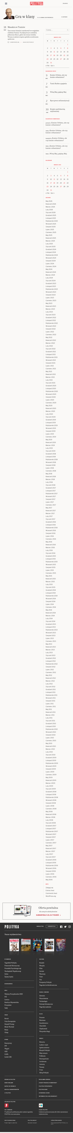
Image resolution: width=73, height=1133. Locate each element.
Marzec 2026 (50, 207)
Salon (6, 974)
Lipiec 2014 (50, 605)
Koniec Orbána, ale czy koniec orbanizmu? (57, 124)
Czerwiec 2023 (51, 301)
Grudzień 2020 (51, 386)
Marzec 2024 (50, 275)
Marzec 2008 (50, 818)
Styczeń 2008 (51, 823)
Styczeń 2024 (51, 281)
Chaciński (42, 1026)
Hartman (42, 1020)
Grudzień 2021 (51, 352)
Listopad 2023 (51, 287)
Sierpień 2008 (51, 803)
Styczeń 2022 (50, 349)
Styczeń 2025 (50, 247)
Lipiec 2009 (50, 772)
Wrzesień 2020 (51, 394)
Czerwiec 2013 (51, 641)
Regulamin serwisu (44, 1079)
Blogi (41, 1014)
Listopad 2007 (51, 829)
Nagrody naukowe (45, 1007)
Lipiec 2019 (50, 434)
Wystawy (42, 974)
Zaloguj (65, 3)
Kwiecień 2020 (51, 409)
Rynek (6, 1039)
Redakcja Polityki (10, 1079)
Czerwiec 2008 (51, 809)
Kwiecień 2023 (51, 306)
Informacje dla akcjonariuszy (48, 1096)
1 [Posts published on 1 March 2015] (67, 45)
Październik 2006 (52, 866)
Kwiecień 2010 (51, 747)
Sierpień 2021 (50, 363)
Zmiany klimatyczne (46, 1004)
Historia (42, 1042)
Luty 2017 (49, 517)
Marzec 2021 (50, 377)
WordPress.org (51, 896)
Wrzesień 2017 (51, 497)
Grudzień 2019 (51, 420)
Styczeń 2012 (50, 687)
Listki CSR (8, 1057)
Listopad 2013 (51, 627)
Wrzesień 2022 (51, 326)
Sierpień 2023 (51, 295)
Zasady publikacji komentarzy (48, 1083)
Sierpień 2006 (51, 871)
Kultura (41, 959)
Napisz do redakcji (10, 1086)
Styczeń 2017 (50, 519)
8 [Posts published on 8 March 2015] (67, 48)
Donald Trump (9, 1024)
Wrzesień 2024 (51, 258)
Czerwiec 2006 (51, 877)
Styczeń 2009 (51, 789)
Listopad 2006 (51, 863)
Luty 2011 (49, 718)
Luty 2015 (49, 585)
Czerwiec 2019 (51, 437)
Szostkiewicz (43, 1023)
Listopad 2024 (51, 253)
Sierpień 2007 (51, 837)
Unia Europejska (10, 1021)
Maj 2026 (49, 201)
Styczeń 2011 (50, 721)
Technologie (43, 1001)
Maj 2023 (49, 304)
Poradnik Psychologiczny (13, 968)
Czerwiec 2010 (51, 741)
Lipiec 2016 (50, 536)
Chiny (6, 1033)
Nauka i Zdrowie (44, 992)
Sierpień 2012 (50, 667)
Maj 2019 (49, 440)
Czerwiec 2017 (51, 505)
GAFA (6, 1054)
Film (40, 968)
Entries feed (50, 891)
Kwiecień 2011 (51, 712)
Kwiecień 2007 (51, 849)
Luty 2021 (49, 380)
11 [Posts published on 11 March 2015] (54, 52)
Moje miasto (43, 1053)
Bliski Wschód (9, 1027)
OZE (6, 1052)
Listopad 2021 (51, 355)
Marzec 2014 (50, 616)
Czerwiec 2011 (51, 707)
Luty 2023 (49, 312)
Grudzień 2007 (51, 826)
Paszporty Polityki (45, 982)
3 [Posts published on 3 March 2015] (50, 48)
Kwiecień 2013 (51, 647)
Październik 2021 (51, 358)
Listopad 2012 (51, 661)
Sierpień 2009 (51, 769)
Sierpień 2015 (50, 568)
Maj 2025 (49, 235)
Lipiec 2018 (50, 468)
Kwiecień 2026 (51, 204)
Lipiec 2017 (50, 502)
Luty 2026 (49, 210)
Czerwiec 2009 (51, 775)
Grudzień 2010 (51, 724)
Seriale (41, 971)
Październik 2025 (52, 221)
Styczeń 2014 (50, 622)
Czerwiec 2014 (51, 607)
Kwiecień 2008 (51, 815)
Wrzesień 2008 (51, 800)
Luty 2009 (49, 786)
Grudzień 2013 (51, 624)
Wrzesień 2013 (51, 633)
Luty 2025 (49, 244)
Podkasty (42, 1056)
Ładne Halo (14, 1123)
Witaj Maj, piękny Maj (58, 154)
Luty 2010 (49, 752)
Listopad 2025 (51, 218)
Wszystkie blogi (44, 1032)
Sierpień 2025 (51, 227)
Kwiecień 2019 (51, 443)
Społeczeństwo (44, 1048)
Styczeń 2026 (51, 213)
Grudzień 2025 (51, 216)
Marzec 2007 (50, 852)
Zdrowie (42, 996)
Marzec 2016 (50, 548)
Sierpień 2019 (50, 431)
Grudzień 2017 (51, 488)
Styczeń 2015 (50, 588)
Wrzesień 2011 (51, 698)
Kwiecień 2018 (51, 477)
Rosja (6, 1030)
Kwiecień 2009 (51, 781)
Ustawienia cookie (44, 1093)
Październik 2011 (51, 695)
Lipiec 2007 (50, 840)
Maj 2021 (49, 372)
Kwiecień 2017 (51, 511)
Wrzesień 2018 (51, 463)
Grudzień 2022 (51, 318)
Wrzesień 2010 (51, 732)
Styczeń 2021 (50, 383)
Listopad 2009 (51, 761)
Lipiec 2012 (50, 670)
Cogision (10, 1123)
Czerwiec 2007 (51, 843)
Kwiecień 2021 (51, 375)
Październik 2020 (52, 392)
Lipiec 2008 (50, 806)
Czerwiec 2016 (51, 539)
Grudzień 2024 (51, 250)
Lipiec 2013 (50, 639)
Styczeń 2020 (51, 417)
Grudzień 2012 (51, 659)
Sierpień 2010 (51, 735)
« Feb (47, 66)
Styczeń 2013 (50, 656)
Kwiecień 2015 (51, 579)
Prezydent (8, 1005)
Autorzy (42, 1064)
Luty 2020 (49, 414)
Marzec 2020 (50, 412)
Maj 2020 (49, 406)
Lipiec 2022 (50, 332)
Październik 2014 (51, 596)
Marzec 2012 (50, 681)
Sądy (6, 1008)
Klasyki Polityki (44, 1051)
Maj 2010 (49, 744)
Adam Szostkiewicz (28, 42)
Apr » (52, 66)
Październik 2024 (52, 255)
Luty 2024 (49, 278)
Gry (40, 980)
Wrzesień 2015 (51, 565)
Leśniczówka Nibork (56, 1120)
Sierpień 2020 (51, 397)
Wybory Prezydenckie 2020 (14, 994)
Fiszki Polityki (43, 1110)
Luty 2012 (49, 684)
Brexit (7, 1019)
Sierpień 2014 (50, 602)
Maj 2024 (49, 270)
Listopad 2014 (51, 593)
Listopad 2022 (51, 321)
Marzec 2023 (50, 309)
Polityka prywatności (45, 1086)
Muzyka (42, 966)
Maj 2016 (49, 542)
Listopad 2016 (51, 525)
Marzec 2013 (50, 650)
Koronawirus (9, 984)
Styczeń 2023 (51, 315)
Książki (41, 963)
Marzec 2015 (50, 582)
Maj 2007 (49, 846)
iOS (5, 1110)
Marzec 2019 (50, 446)
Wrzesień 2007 (51, 835)
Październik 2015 (51, 562)
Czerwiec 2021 (51, 369)
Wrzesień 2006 (51, 869)
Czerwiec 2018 (51, 471)
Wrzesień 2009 (51, 766)
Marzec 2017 (50, 514)
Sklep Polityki (44, 1073)
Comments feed (51, 894)
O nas (41, 1070)
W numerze (8, 959)
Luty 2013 (49, 653)
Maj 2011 (49, 710)
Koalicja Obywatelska (12, 1002)
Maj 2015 (49, 576)
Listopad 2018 (51, 457)
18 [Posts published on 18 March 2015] (54, 56)
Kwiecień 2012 (51, 678)
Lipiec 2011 (50, 704)
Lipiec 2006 (50, 874)
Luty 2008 (49, 820)
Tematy (41, 1067)
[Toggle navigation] (6, 3)
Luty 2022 (49, 346)
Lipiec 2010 (50, 738)
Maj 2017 (49, 508)
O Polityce (8, 1093)
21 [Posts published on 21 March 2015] (64, 56)
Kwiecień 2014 (51, 613)
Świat (6, 1015)
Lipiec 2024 (50, 264)
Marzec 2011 (50, 715)
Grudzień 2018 (51, 454)
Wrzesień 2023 (51, 292)
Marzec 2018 (50, 480)
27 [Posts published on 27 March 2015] (61, 59)
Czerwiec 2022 (51, 335)
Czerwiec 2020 (51, 403)
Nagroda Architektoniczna (48, 985)
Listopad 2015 (51, 559)
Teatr (41, 977)
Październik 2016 (52, 528)
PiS (6, 997)
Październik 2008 (52, 798)
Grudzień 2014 (51, 590)
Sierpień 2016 (50, 534)
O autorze (64, 17)
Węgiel (7, 1049)
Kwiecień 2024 (51, 272)
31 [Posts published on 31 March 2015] (51, 63)
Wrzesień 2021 (51, 360)
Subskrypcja (51, 926)
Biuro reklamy (9, 1083)
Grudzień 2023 (51, 284)
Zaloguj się (49, 888)
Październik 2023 (52, 289)
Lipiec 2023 (50, 298)
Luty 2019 (49, 448)
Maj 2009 (49, 778)
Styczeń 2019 (50, 451)
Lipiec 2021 (50, 366)
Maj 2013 (49, 644)
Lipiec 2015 (50, 571)
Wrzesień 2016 (51, 531)
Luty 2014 (49, 619)
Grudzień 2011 (51, 690)
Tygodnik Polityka (11, 963)
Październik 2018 (52, 460)
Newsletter (40, 926)
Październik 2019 (52, 426)
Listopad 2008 (51, 795)
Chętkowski (43, 1029)
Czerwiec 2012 (51, 673)
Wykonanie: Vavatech (32, 1123)
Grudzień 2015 (51, 556)
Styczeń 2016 (50, 553)
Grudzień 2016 (51, 522)
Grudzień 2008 (51, 792)
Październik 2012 (51, 664)
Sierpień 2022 (51, 329)
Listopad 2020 (51, 389)
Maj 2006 (49, 880)
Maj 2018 (49, 474)
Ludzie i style (43, 1045)
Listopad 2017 (51, 491)
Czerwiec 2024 (51, 267)
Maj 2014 (49, 610)
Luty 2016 (49, 551)
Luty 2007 (49, 854)
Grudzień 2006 (51, 860)
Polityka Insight (32, 1120)
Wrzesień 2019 (51, 429)
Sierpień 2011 (50, 701)
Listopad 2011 (50, 693)
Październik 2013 (52, 630)
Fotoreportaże (44, 1059)
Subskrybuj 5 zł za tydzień (47, 915)
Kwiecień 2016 (51, 545)
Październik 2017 (51, 494)
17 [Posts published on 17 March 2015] (51, 56)
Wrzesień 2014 (51, 599)
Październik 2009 (52, 764)
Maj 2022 (49, 338)
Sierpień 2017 (50, 500)
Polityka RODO (43, 1089)
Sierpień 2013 (50, 636)
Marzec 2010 (50, 749)
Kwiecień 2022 (51, 341)
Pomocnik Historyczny (12, 966)
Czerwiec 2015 (51, 573)
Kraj (6, 990)
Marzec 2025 (50, 241)
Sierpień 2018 (50, 465)
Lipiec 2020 (50, 400)
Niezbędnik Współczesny (13, 971)
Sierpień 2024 (51, 261)
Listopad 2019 (51, 423)
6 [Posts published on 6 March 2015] (60, 48)
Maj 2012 (49, 676)
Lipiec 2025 (50, 230)
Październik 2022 (52, 324)
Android (9, 1110)
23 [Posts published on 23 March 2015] (47, 59)
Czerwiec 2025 (51, 233)
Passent (42, 1018)
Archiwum (42, 1062)
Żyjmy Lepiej (9, 977)
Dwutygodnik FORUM (10, 1120)
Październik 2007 (52, 832)
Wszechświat (43, 999)
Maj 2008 (49, 812)
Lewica (7, 1000)
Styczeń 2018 (50, 485)
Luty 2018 (49, 483)
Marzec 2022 (50, 343)
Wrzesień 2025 (51, 224)
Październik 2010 (52, 730)
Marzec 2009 (50, 783)
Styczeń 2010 (50, 755)
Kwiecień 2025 (51, 238)
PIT (6, 1046)
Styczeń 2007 (51, 857)
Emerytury (8, 1043)
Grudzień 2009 (51, 758)
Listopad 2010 (51, 727)
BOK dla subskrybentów (12, 1089)
